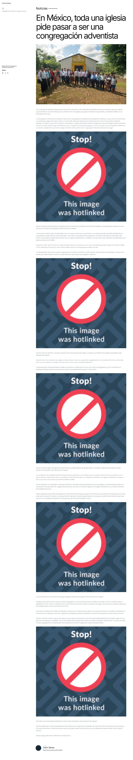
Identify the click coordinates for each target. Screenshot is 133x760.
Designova (13, 66)
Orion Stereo (6, 3)
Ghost (11, 67)
